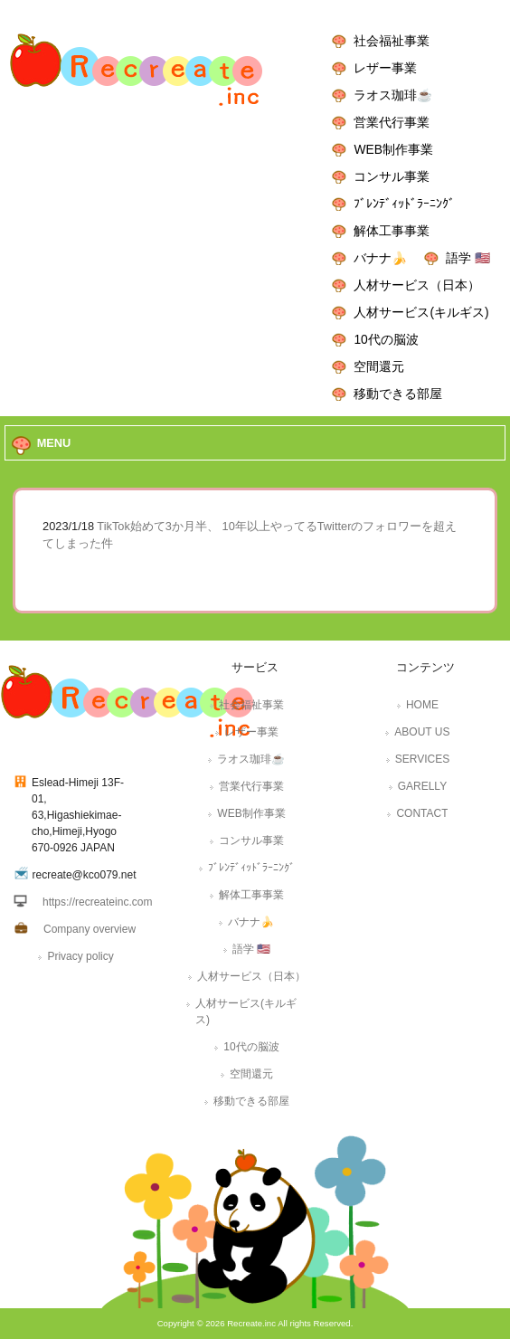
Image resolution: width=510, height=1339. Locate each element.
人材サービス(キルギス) (421, 312)
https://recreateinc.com (97, 902)
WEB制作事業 (393, 149)
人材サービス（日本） (417, 285)
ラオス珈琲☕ (393, 95)
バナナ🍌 (380, 258)
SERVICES (422, 759)
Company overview (89, 929)
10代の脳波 (386, 339)
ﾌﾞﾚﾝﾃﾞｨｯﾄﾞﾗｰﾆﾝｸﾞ (404, 203)
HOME (422, 704)
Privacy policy (80, 956)
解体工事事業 (392, 230)
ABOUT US (421, 732)
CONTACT (422, 813)
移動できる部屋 (398, 393)
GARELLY (422, 786)
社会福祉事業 (392, 40)
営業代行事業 (392, 122)
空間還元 (379, 366)
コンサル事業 (392, 176)
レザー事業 (385, 68)
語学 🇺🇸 (468, 258)
